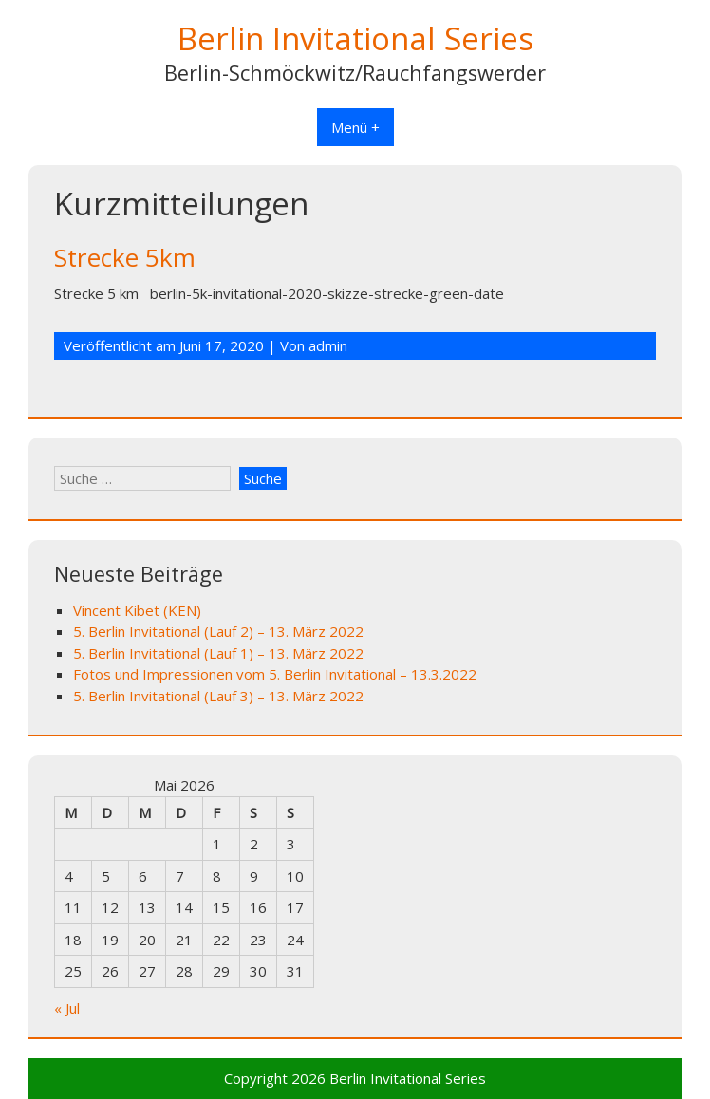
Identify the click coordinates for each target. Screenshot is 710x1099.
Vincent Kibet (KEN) (137, 610)
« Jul (67, 1007)
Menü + (355, 127)
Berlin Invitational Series (355, 38)
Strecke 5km (125, 257)
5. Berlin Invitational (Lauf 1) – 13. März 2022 (218, 652)
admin (327, 345)
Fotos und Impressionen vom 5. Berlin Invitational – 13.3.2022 (274, 673)
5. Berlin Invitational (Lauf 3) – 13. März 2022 (218, 695)
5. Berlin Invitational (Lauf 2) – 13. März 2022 (218, 631)
